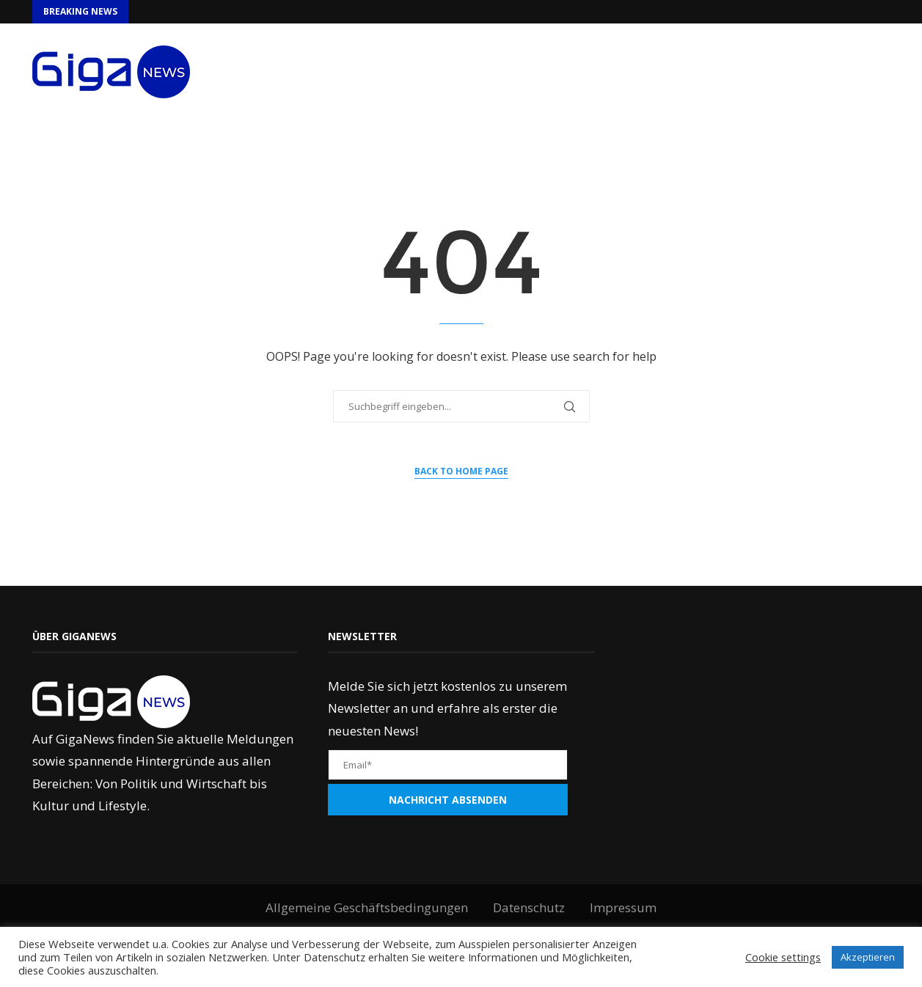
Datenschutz (529, 907)
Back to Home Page (461, 471)
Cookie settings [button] (783, 957)
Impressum (623, 907)
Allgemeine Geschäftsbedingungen (367, 907)
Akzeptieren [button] (868, 957)
